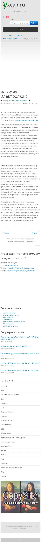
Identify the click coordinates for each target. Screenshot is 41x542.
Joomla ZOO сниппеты (11, 315)
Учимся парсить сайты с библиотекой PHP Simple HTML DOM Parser (20, 338)
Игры (2, 459)
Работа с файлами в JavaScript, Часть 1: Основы (19, 370)
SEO (2, 429)
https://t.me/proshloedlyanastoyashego (21, 268)
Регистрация (17, 11)
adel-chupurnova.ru (11, 265)
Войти (25, 11)
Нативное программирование (11, 467)
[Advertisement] (20, 67)
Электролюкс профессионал (27, 120)
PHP (2, 390)
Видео (3, 472)
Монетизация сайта (8, 442)
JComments (37, 245)
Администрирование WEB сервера (13, 438)
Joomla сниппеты (9, 313)
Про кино (4, 463)
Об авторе (22, 529)
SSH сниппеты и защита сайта (14, 322)
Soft (2, 399)
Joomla (3, 476)
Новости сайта (6, 425)
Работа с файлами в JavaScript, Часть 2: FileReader (20, 363)
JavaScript (4, 386)
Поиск (12, 20)
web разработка (6, 446)
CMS (2, 408)
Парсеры (4, 403)
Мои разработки (6, 420)
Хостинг (3, 455)
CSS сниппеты (8, 324)
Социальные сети (7, 412)
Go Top (20, 540)
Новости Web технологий (18, 101)
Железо (3, 450)
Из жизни (4, 416)
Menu (20, 29)
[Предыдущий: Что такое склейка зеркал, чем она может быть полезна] (5, 233)
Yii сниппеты (7, 319)
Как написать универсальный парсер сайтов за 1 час (20, 354)
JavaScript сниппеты (10, 326)
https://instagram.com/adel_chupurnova (21, 270)
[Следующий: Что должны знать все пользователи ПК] (35, 233)
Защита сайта (6, 433)
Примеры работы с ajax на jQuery (14, 346)
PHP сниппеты (8, 317)
